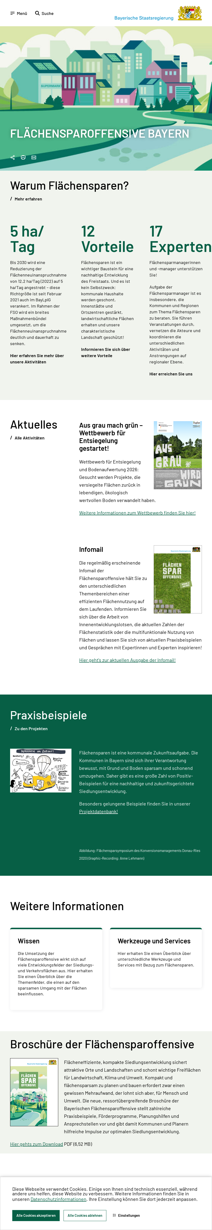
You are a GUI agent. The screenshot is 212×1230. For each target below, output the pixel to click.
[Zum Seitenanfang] (202, 615)
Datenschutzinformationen (58, 1199)
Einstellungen (126, 1215)
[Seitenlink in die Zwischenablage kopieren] (12, 158)
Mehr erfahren (28, 198)
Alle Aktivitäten (29, 437)
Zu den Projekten (31, 728)
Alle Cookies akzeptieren (36, 1215)
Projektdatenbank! (98, 811)
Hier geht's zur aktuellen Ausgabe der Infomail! (127, 660)
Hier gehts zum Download (36, 1144)
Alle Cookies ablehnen (85, 1215)
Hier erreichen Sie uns (171, 373)
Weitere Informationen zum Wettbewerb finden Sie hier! (137, 512)
